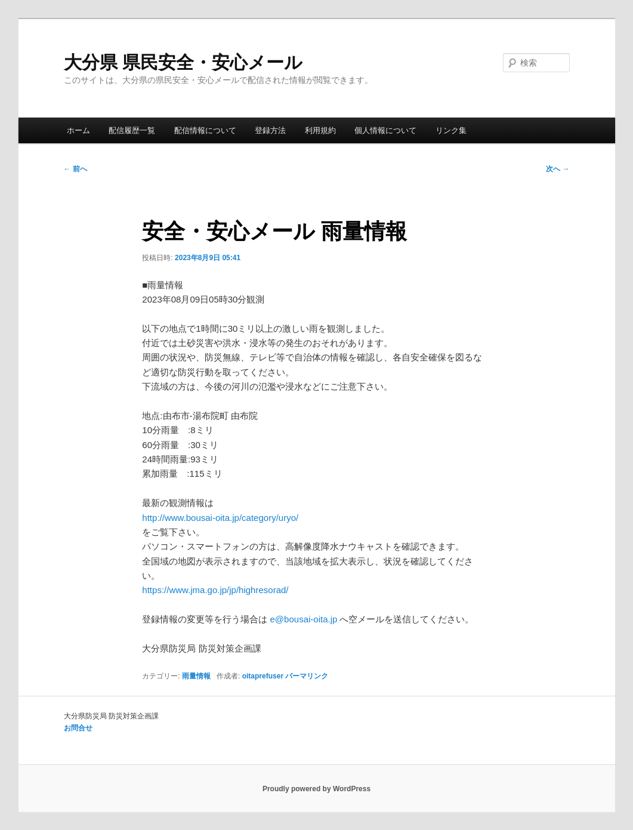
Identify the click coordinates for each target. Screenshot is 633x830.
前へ (75, 169)
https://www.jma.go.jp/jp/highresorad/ (215, 590)
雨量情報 (196, 676)
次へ (557, 169)
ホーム (78, 130)
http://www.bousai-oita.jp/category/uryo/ (220, 518)
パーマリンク (306, 676)
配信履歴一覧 (132, 130)
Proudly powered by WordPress (316, 789)
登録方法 (270, 130)
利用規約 (320, 130)
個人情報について (385, 130)
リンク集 (451, 130)
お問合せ (78, 728)
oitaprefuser (262, 676)
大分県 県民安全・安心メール (183, 62)
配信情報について (205, 130)
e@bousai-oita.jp (304, 619)
